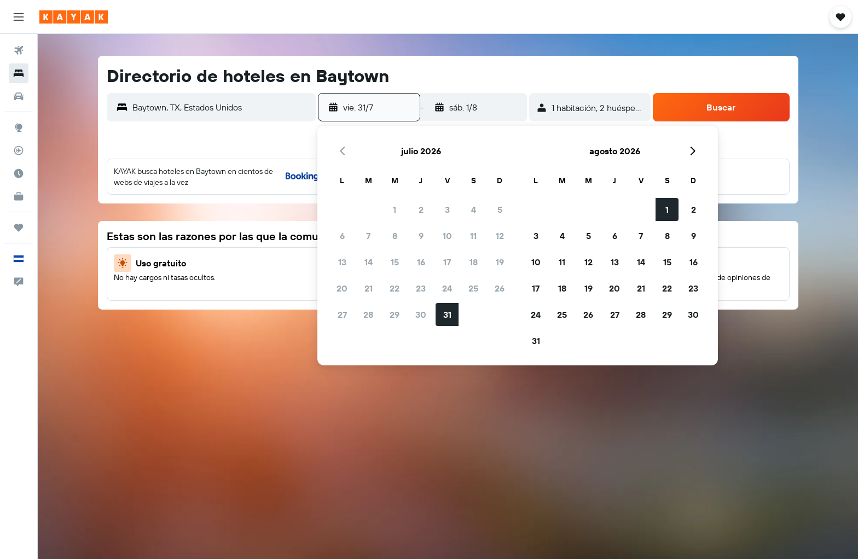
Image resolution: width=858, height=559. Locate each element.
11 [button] (473, 235)
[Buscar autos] (18, 96)
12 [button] (500, 235)
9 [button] (421, 235)
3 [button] (447, 209)
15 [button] (395, 262)
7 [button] (368, 235)
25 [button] (473, 288)
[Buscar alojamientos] (18, 73)
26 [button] (500, 288)
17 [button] (447, 262)
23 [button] (421, 288)
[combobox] (221, 107)
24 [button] (447, 288)
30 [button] (420, 314)
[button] (19, 17)
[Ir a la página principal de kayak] (73, 17)
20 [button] (342, 288)
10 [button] (447, 235)
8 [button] (394, 235)
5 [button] (499, 209)
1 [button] (394, 209)
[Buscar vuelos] (18, 50)
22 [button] (394, 288)
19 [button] (500, 262)
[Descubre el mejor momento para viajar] (18, 173)
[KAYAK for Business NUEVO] (18, 196)
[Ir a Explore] (18, 127)
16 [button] (421, 262)
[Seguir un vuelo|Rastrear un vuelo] (18, 150)
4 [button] (473, 209)
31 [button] (447, 314)
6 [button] (342, 235)
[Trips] (18, 227)
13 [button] (342, 262)
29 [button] (394, 314)
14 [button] (368, 262)
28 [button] (368, 314)
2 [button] (421, 209)
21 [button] (368, 288)
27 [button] (342, 314)
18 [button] (473, 262)
